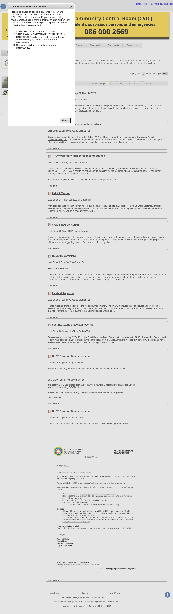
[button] (71, 6)
